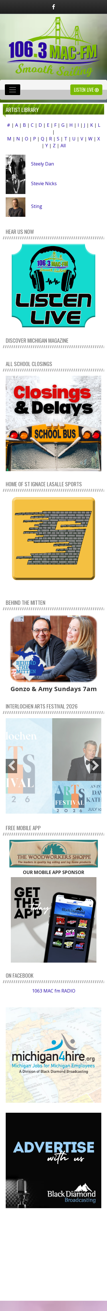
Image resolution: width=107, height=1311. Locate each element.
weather (53, 1282)
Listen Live (86, 89)
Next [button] (95, 766)
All (63, 145)
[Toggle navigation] (13, 89)
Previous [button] (11, 766)
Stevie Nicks (44, 183)
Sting (36, 206)
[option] (53, 766)
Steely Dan (42, 164)
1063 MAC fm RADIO (53, 991)
